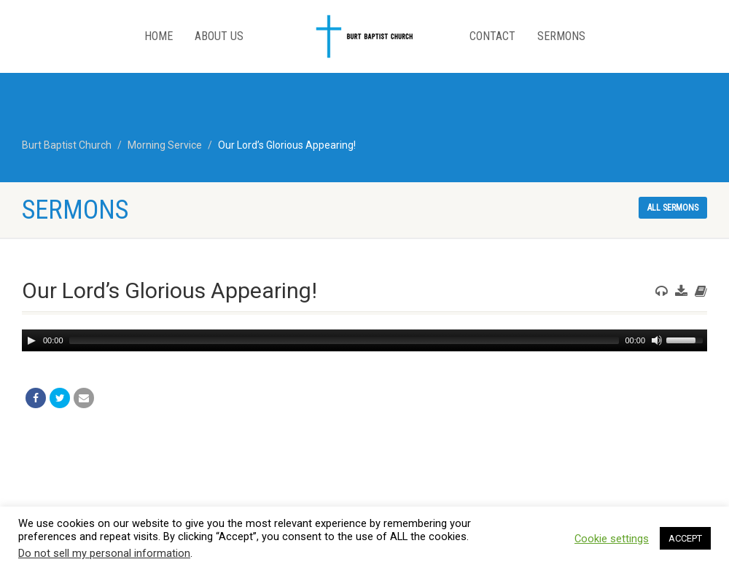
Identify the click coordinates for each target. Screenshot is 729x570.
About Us (219, 36)
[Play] (31, 340)
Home (158, 36)
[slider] (344, 340)
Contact (492, 36)
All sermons (672, 208)
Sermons (561, 36)
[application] (364, 340)
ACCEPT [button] (685, 538)
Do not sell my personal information (104, 553)
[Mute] (657, 340)
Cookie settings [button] (611, 538)
